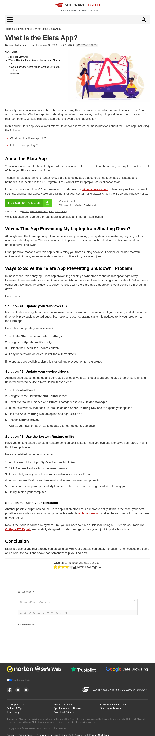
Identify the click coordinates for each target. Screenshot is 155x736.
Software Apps (24, 28)
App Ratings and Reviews (68, 708)
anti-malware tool (89, 513)
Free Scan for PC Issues (30, 203)
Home (9, 28)
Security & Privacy (110, 708)
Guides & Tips (15, 708)
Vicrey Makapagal (17, 45)
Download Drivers (63, 712)
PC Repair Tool (15, 704)
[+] (65, 612)
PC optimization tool (95, 189)
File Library (13, 712)
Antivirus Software (63, 704)
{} (61, 612)
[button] (9, 19)
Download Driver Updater (114, 704)
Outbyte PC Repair (18, 529)
